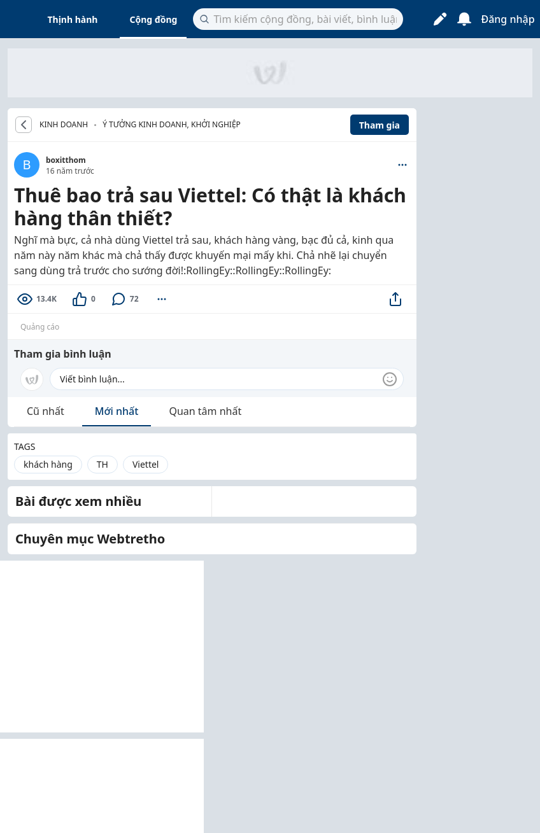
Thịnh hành (73, 19)
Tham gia (379, 125)
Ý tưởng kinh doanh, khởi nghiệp (172, 124)
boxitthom (66, 160)
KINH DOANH (63, 125)
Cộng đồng (153, 19)
